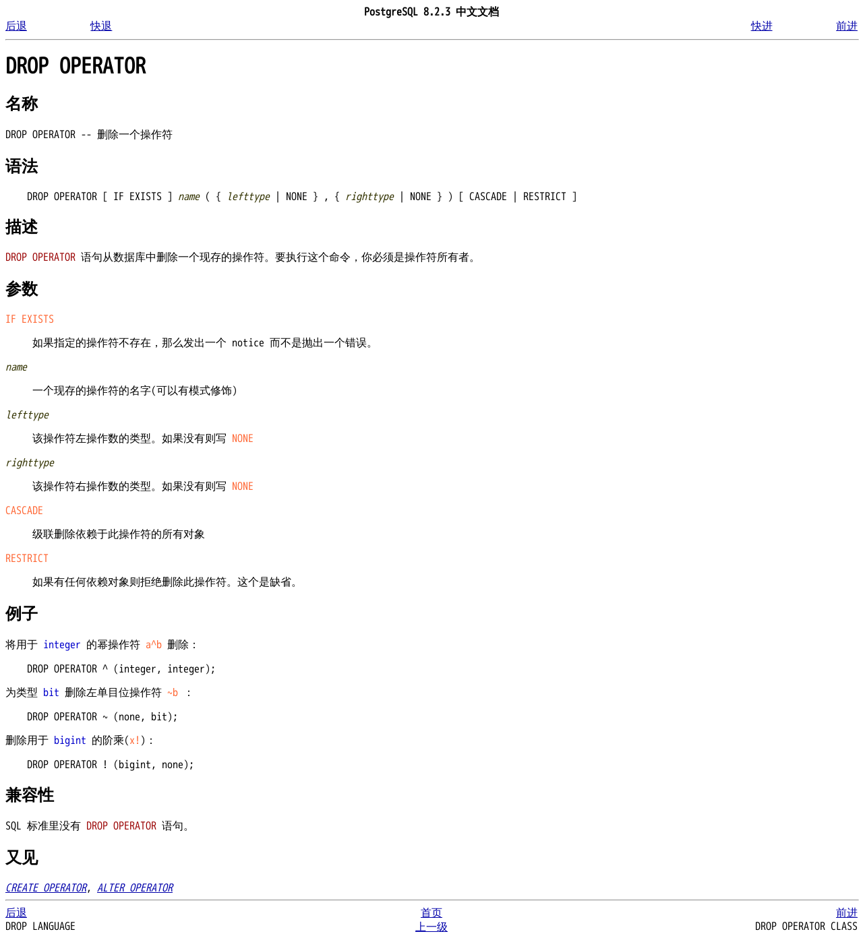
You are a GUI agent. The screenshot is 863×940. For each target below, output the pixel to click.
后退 (16, 26)
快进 (762, 26)
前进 (847, 26)
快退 (101, 26)
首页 (431, 913)
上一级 (431, 927)
